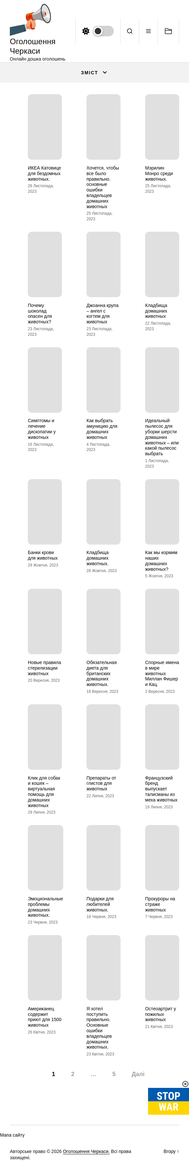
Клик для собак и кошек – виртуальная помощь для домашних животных (44, 791)
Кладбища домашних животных (156, 311)
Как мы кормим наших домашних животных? (161, 560)
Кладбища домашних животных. (97, 558)
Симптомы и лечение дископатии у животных (42, 429)
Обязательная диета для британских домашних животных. (101, 673)
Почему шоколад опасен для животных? (40, 313)
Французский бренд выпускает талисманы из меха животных (161, 788)
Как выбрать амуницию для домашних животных (101, 429)
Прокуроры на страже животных (160, 904)
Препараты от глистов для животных (101, 783)
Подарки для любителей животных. (100, 904)
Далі (138, 1074)
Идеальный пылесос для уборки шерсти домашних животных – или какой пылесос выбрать (162, 437)
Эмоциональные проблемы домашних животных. (45, 907)
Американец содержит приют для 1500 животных (45, 1017)
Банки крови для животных (43, 555)
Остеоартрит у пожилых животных (160, 1014)
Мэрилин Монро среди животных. (159, 173)
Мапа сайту (12, 1135)
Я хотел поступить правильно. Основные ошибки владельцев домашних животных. (99, 1028)
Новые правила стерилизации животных (44, 668)
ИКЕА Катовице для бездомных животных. (44, 173)
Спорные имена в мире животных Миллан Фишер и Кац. (162, 673)
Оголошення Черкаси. (86, 1151)
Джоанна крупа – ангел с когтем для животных (102, 313)
